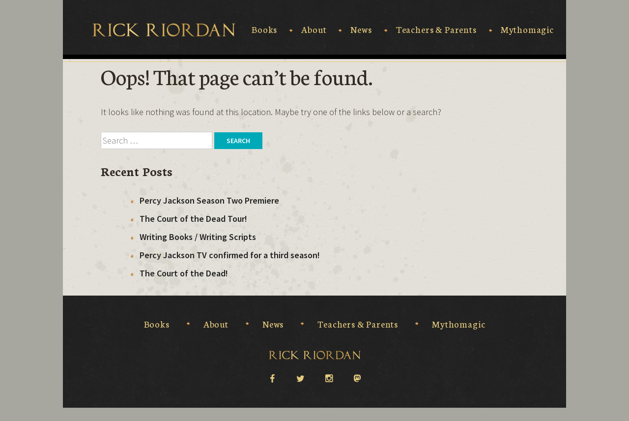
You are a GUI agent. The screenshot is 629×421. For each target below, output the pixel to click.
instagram (329, 378)
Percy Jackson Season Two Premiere (209, 200)
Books (264, 29)
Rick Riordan (163, 30)
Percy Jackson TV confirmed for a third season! (230, 255)
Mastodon (357, 379)
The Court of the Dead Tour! (193, 218)
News (361, 29)
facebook (272, 378)
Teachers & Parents (436, 29)
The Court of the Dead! (184, 273)
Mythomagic (527, 29)
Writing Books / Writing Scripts (198, 236)
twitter (300, 378)
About (313, 29)
